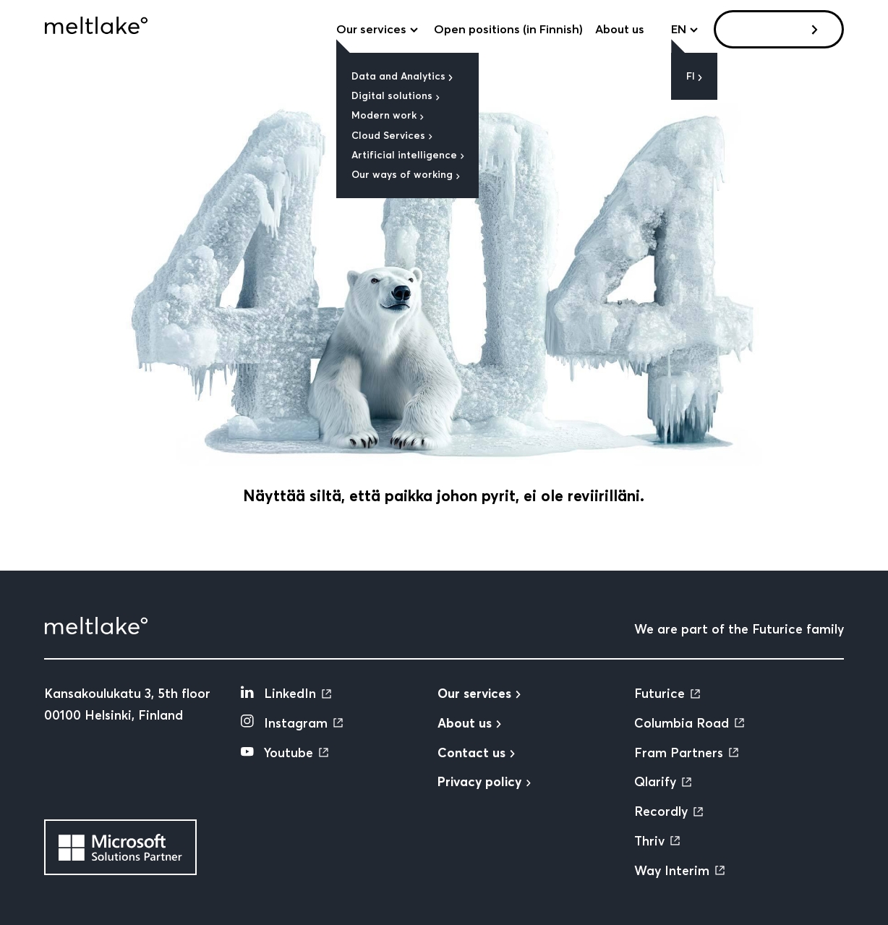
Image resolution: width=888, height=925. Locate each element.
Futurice (659, 694)
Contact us (773, 29)
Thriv (649, 841)
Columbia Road (681, 723)
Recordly (661, 811)
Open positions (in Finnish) (508, 29)
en (678, 29)
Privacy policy (479, 782)
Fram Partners (678, 753)
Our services (371, 29)
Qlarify (655, 782)
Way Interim (671, 871)
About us (619, 29)
